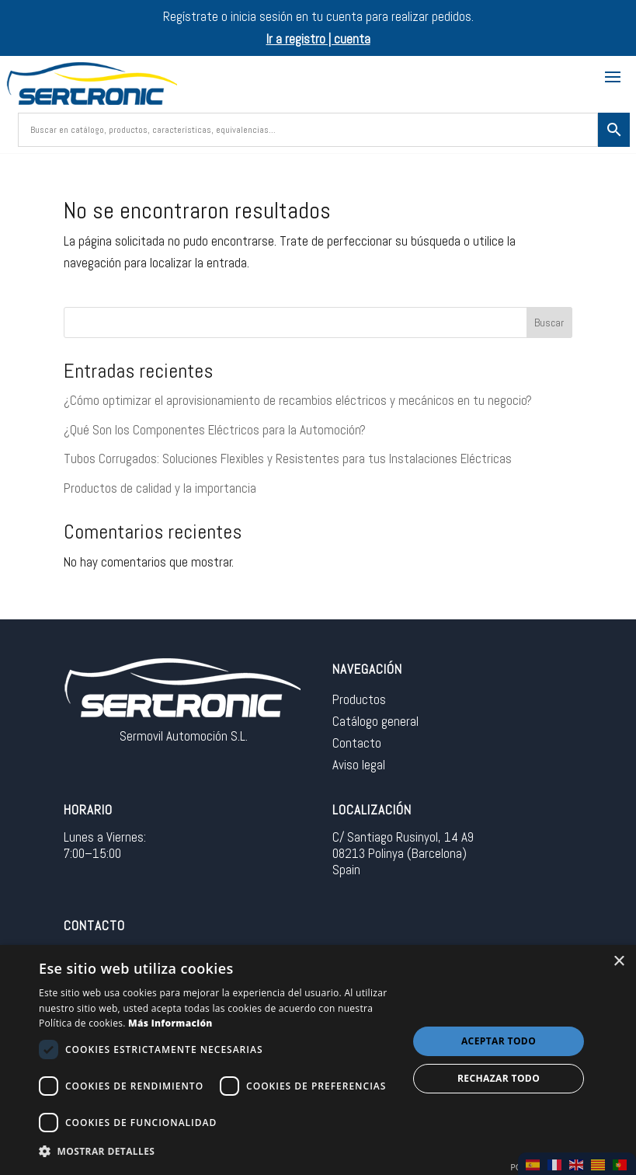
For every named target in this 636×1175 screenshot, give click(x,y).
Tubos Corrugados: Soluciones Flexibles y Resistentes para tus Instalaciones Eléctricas (288, 458)
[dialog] (318, 1060)
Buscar (549, 322)
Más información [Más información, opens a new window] (170, 1023)
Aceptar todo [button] (498, 1041)
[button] (218, 1152)
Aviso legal (358, 764)
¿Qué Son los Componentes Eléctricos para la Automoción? (215, 429)
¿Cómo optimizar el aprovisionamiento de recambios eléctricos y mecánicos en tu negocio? (298, 400)
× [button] (618, 962)
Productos (359, 699)
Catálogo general (375, 721)
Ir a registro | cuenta (318, 38)
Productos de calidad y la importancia (160, 488)
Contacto (356, 742)
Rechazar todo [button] (498, 1078)
